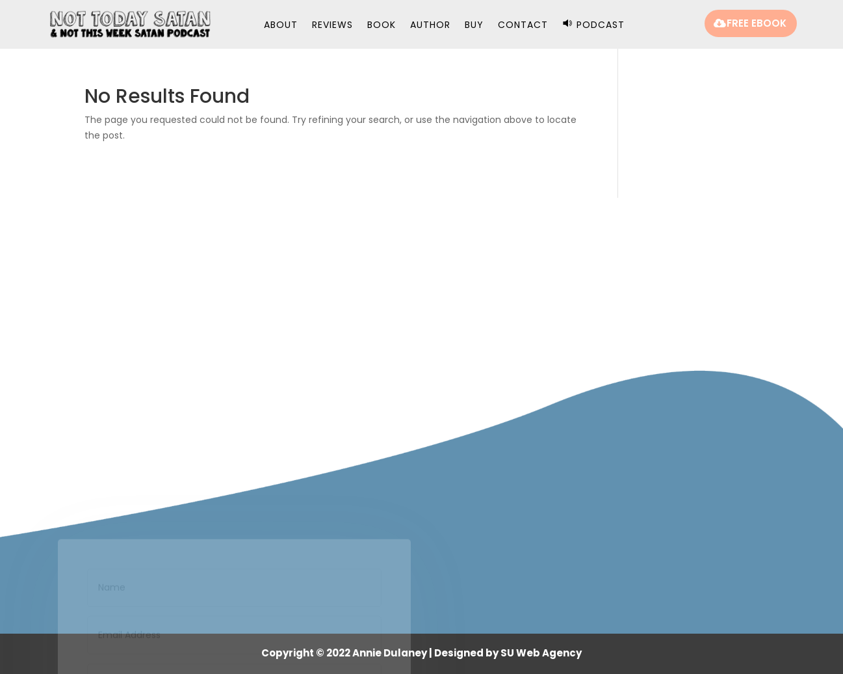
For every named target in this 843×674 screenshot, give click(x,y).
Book (381, 25)
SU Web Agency (541, 653)
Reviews (332, 25)
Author (430, 25)
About (281, 25)
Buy (474, 25)
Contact (523, 25)
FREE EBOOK (756, 23)
